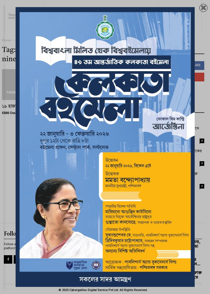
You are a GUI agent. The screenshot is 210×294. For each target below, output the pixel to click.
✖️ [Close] (203, 7)
